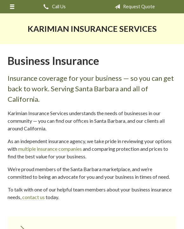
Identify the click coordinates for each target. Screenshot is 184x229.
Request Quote (133, 6)
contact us (33, 197)
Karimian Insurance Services (92, 28)
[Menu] (12, 6)
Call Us (53, 6)
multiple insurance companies (50, 149)
